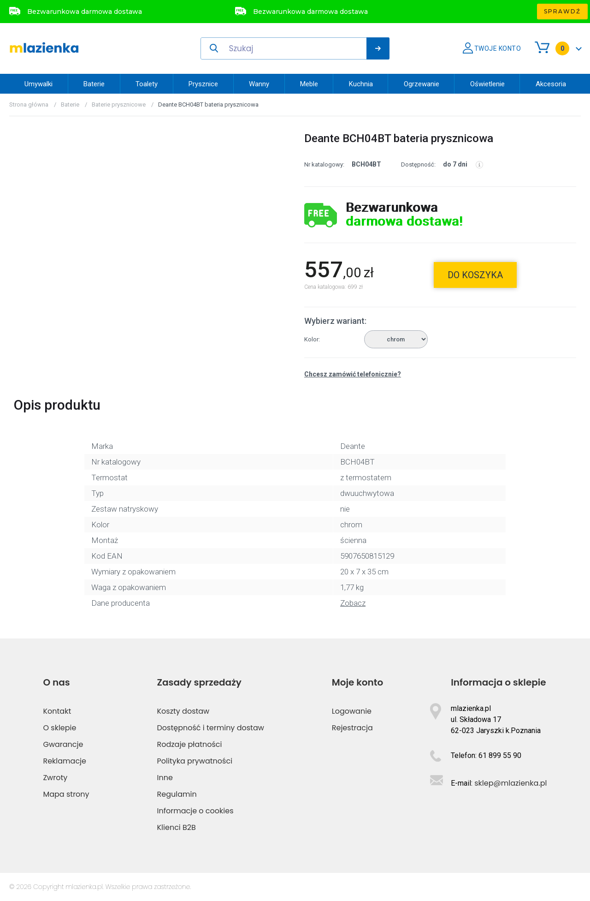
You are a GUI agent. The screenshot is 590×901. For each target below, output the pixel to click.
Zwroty (55, 777)
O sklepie (59, 727)
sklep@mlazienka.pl (510, 783)
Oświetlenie (487, 84)
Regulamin (177, 794)
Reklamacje (64, 761)
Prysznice (203, 84)
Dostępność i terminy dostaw (210, 727)
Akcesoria (551, 84)
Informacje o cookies (195, 811)
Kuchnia (361, 84)
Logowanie (352, 711)
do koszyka (475, 274)
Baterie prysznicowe (119, 104)
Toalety (147, 84)
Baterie (94, 84)
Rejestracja (352, 727)
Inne (165, 777)
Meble (309, 84)
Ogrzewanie (421, 84)
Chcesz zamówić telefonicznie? (352, 374)
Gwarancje (63, 744)
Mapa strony (66, 794)
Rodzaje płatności (189, 744)
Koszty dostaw (183, 711)
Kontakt (57, 711)
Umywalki (38, 84)
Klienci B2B (176, 827)
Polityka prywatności (195, 761)
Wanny (259, 84)
